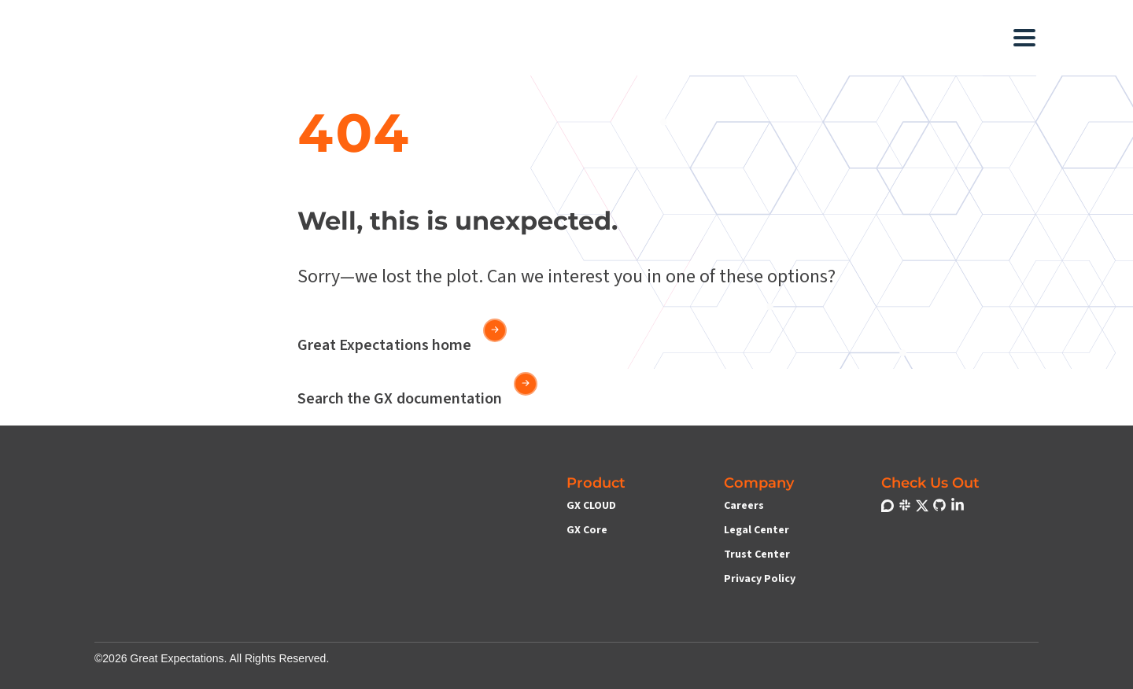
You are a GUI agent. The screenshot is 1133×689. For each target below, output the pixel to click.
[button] (448, 37)
